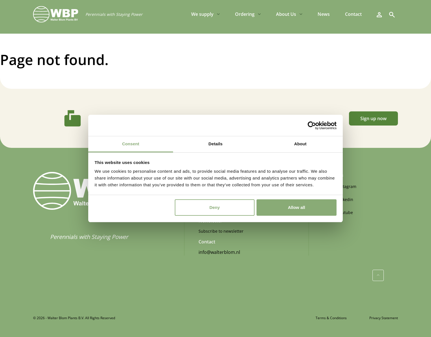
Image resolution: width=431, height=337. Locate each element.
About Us (286, 14)
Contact (353, 14)
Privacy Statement (383, 318)
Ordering (245, 14)
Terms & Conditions (331, 318)
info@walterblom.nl (219, 252)
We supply (202, 14)
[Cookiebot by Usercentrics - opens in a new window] (312, 125)
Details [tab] (215, 143)
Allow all (296, 207)
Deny (214, 207)
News (324, 14)
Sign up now (373, 118)
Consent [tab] (130, 143)
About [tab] (300, 143)
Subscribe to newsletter (221, 231)
